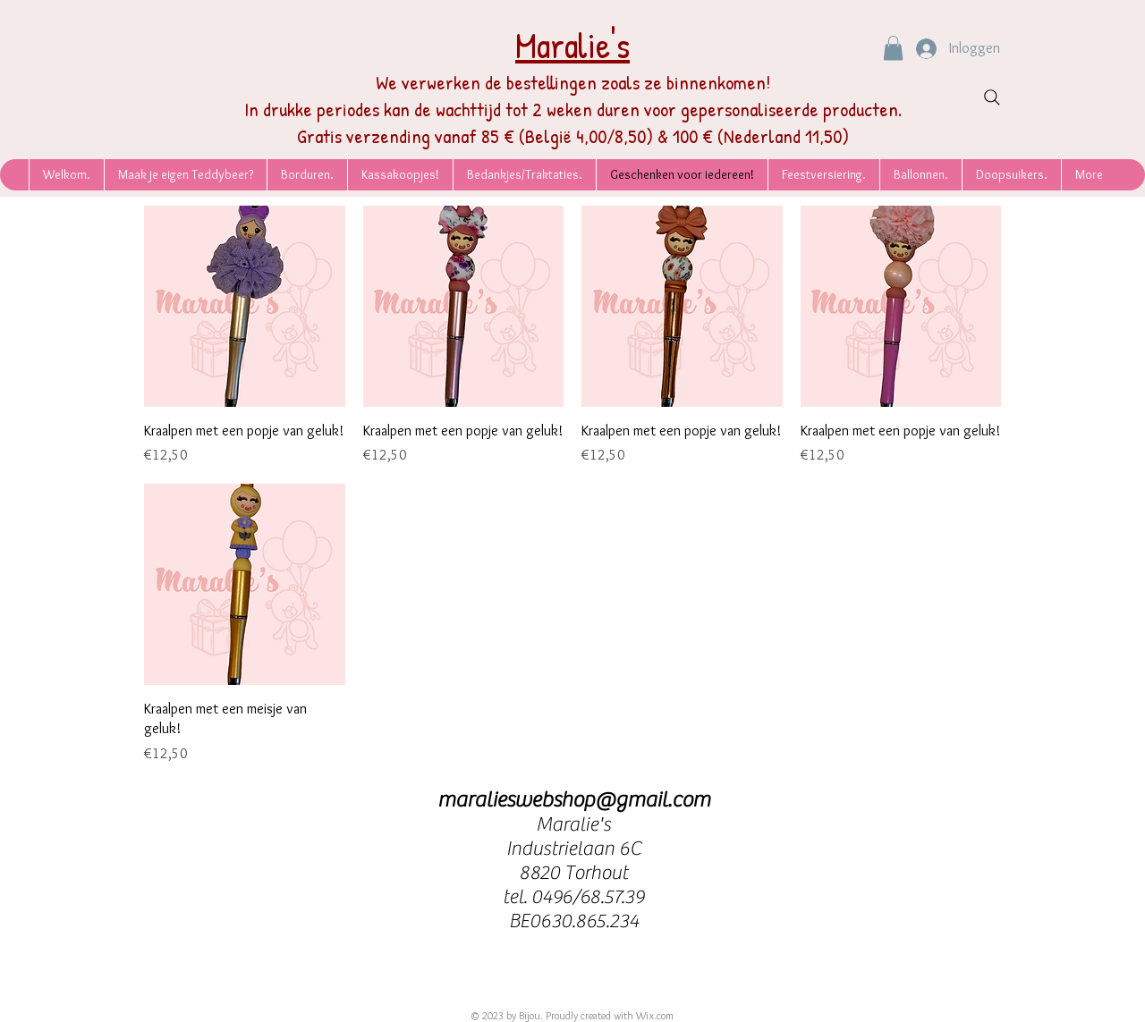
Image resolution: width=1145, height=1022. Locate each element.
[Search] (992, 97)
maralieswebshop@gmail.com (573, 800)
